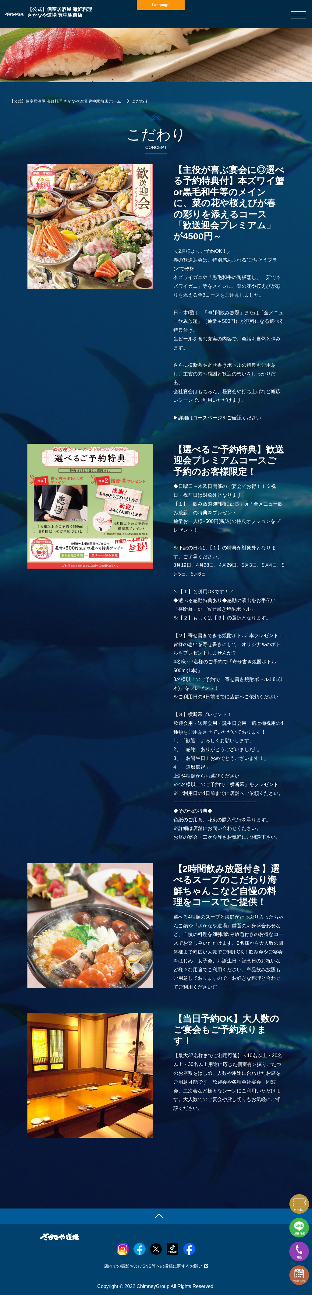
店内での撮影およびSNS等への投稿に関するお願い (156, 1266)
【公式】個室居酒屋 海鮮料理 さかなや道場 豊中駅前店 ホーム (65, 101)
